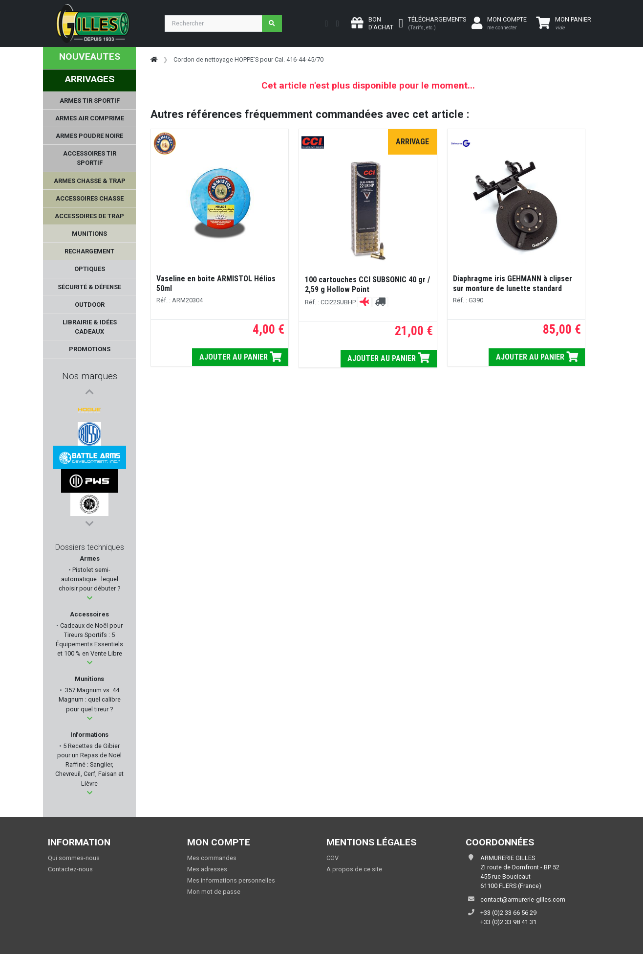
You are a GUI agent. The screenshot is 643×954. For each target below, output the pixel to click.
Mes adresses (207, 869)
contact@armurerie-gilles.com (522, 899)
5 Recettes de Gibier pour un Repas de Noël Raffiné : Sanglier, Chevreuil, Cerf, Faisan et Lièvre (89, 764)
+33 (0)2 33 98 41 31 (508, 922)
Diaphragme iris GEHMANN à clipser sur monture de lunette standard (512, 283)
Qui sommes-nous (74, 858)
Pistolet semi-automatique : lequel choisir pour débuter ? (89, 579)
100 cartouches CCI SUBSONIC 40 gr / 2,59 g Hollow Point (367, 284)
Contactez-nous (70, 869)
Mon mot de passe (213, 891)
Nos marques (89, 376)
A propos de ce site (354, 869)
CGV (332, 858)
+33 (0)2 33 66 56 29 (508, 912)
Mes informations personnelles (231, 880)
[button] (89, 598)
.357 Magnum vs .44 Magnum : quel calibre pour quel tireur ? (90, 699)
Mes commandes (211, 858)
